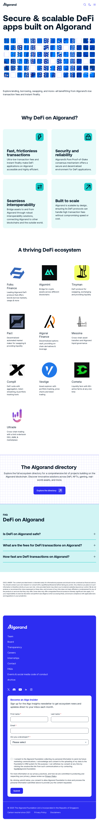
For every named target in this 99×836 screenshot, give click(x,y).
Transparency (15, 654)
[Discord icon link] (14, 697)
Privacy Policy (51, 783)
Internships (14, 665)
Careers (12, 660)
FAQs (10, 676)
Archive (12, 687)
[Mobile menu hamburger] (94, 4)
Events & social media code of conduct (28, 681)
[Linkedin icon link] (26, 697)
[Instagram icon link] (31, 697)
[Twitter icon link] (9, 697)
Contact (12, 670)
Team (11, 643)
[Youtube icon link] (20, 697)
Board (11, 649)
